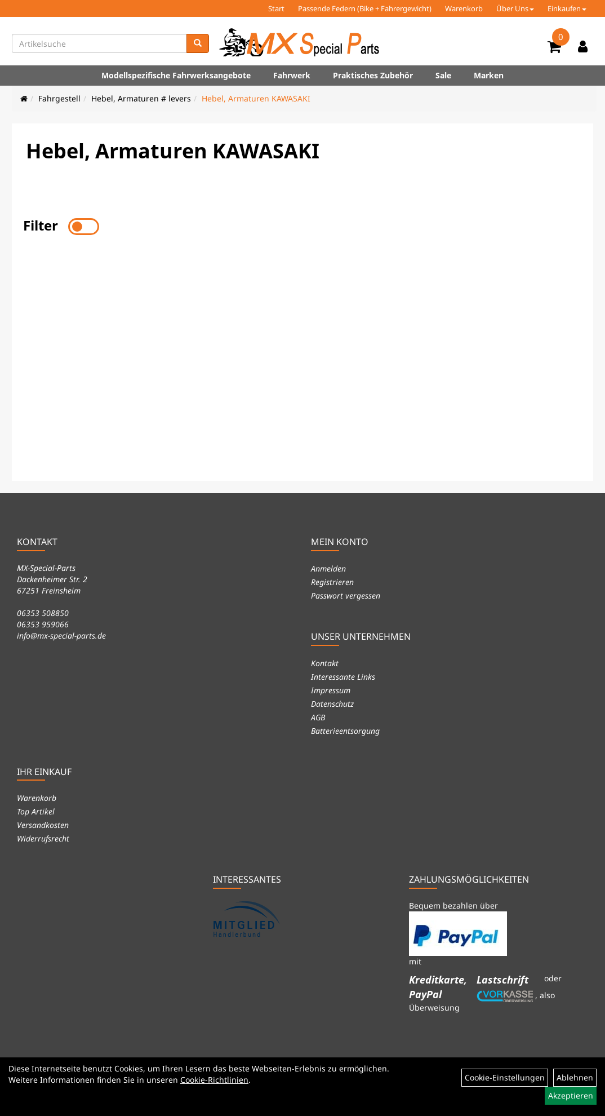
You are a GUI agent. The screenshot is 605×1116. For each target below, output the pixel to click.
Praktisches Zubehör (373, 75)
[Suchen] (197, 43)
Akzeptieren (570, 1095)
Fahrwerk (291, 75)
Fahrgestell (59, 98)
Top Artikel (36, 811)
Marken (489, 75)
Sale (443, 75)
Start (276, 8)
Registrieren (332, 582)
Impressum (330, 690)
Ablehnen (575, 1077)
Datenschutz (332, 703)
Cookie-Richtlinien (214, 1079)
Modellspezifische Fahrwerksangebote (176, 75)
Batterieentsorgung (345, 730)
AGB (318, 717)
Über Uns (515, 8)
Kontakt (325, 663)
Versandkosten (43, 825)
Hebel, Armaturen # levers (141, 98)
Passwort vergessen (345, 595)
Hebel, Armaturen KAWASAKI (256, 98)
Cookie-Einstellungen (505, 1077)
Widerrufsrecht (43, 838)
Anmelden (328, 568)
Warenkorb (464, 8)
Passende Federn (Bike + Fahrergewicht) (364, 8)
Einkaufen (567, 8)
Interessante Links (343, 676)
